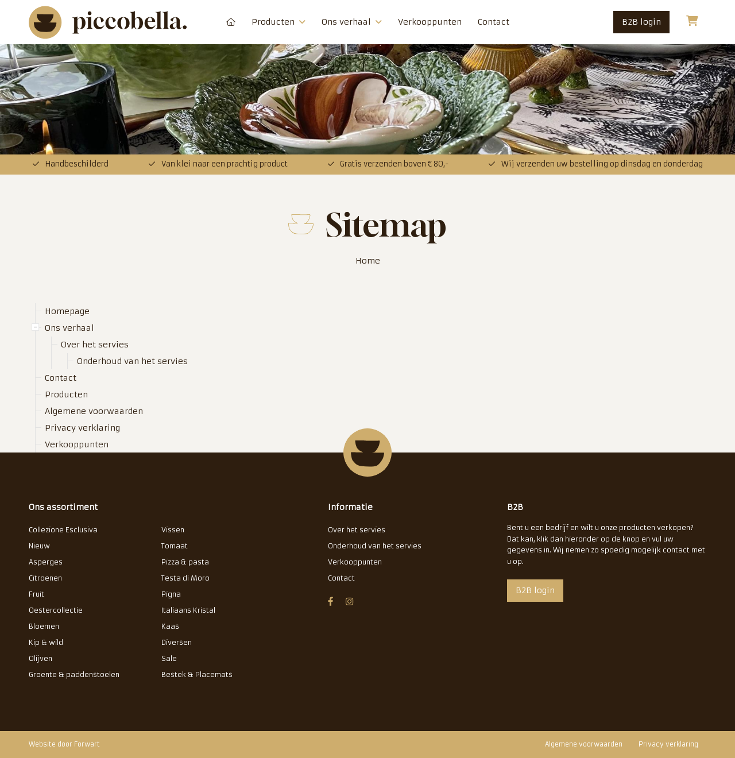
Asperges (46, 562)
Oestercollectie (56, 610)
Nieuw (39, 546)
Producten (278, 22)
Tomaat (174, 546)
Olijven (40, 658)
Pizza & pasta (185, 562)
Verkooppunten (430, 22)
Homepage (230, 22)
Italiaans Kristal (188, 610)
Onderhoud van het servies (132, 361)
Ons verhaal (352, 22)
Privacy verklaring (82, 428)
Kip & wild (46, 642)
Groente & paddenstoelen (74, 674)
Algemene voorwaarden (94, 411)
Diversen (176, 642)
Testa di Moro (185, 578)
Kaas (170, 626)
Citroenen (45, 578)
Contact (493, 22)
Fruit (36, 594)
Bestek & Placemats (197, 674)
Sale (169, 658)
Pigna (171, 594)
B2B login (641, 22)
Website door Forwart (64, 744)
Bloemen (44, 626)
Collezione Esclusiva (63, 529)
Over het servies (95, 344)
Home (367, 261)
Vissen (172, 529)
